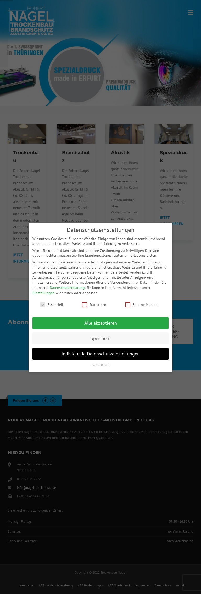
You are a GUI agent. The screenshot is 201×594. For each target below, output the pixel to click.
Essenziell (51, 304)
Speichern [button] (101, 338)
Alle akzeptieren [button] (100, 323)
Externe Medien (141, 304)
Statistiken (94, 304)
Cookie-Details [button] (101, 365)
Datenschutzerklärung (67, 287)
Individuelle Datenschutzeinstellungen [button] (101, 354)
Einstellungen (43, 292)
